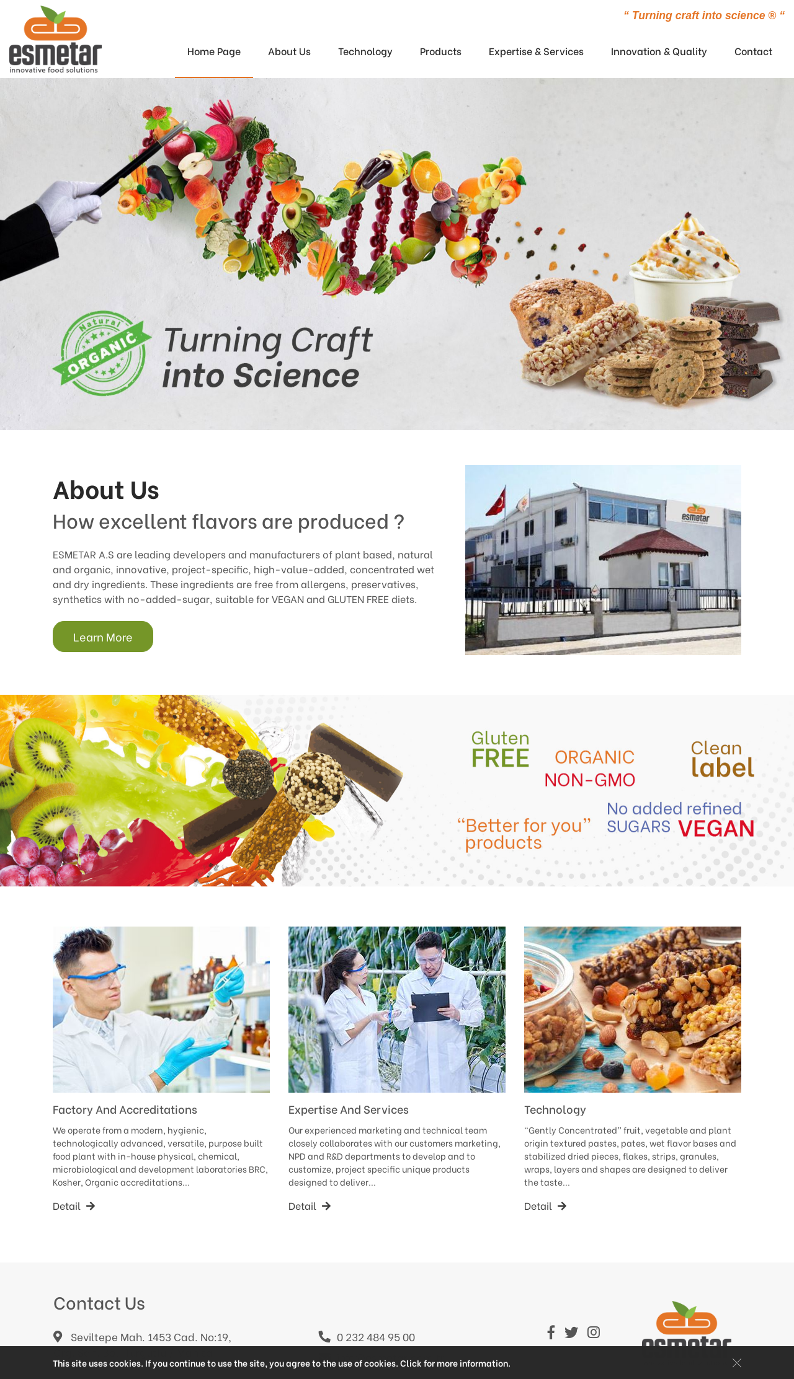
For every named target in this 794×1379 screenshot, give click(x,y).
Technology (365, 50)
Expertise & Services (536, 50)
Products (441, 50)
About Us (289, 50)
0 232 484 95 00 (367, 1336)
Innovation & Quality (659, 50)
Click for (418, 1363)
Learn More (103, 636)
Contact (753, 50)
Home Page (214, 50)
